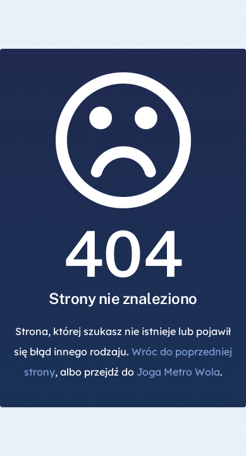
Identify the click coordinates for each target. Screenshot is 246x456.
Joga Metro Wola (178, 371)
